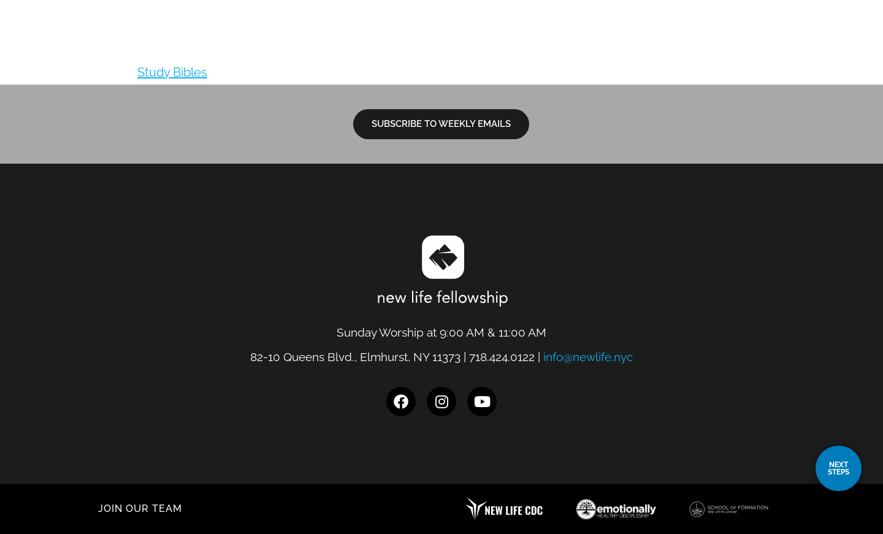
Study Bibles (172, 72)
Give (792, 39)
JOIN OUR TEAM (140, 508)
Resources (677, 39)
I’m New (519, 39)
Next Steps (594, 39)
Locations (444, 39)
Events (746, 39)
